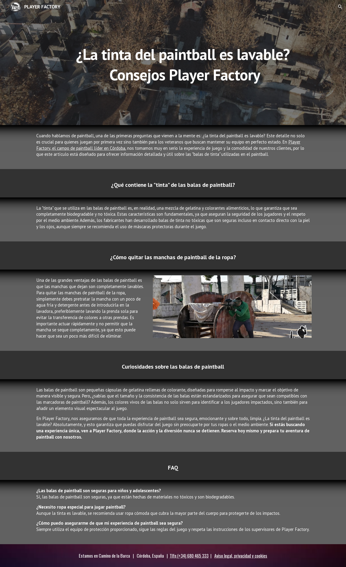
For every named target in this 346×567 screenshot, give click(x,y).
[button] (340, 7)
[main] (185, 62)
